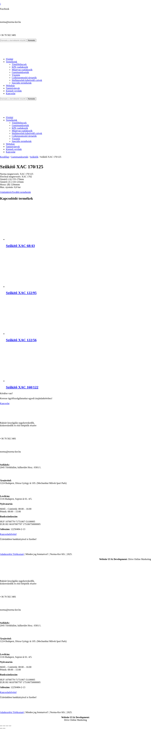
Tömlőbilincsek (19, 64)
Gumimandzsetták (20, 72)
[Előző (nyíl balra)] (1, 728)
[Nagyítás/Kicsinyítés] (1, 725)
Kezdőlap (4, 157)
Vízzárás (16, 75)
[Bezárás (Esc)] (10, 725)
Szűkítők (34, 157)
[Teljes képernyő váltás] (4, 725)
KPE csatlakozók (20, 67)
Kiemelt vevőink (14, 91)
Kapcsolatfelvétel (8, 534)
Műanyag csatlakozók (22, 69)
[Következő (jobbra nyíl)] (4, 728)
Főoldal (9, 59)
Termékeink (11, 61)
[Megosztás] (7, 725)
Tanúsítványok (13, 88)
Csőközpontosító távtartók (24, 77)
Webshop (10, 85)
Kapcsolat (10, 93)
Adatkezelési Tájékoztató (12, 554)
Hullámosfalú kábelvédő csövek (27, 80)
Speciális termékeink (22, 83)
